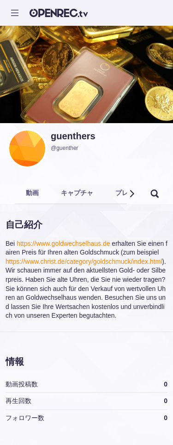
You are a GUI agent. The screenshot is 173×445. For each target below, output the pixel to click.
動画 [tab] (32, 192)
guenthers (73, 136)
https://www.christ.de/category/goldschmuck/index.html (84, 261)
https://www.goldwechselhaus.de (63, 243)
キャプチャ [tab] (77, 192)
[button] (131, 193)
